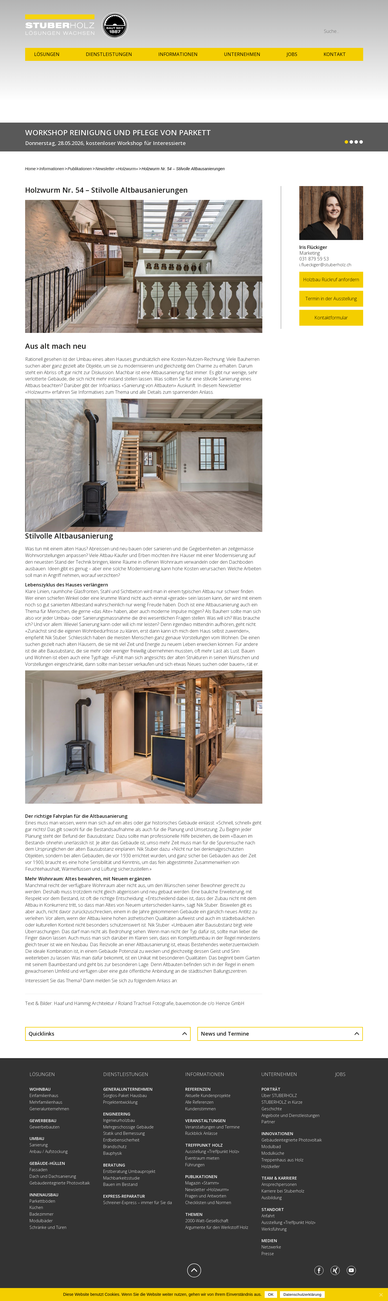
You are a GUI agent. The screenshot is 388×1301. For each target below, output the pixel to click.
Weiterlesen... (194, 137)
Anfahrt (320, 18)
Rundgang (333, 18)
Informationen (51, 168)
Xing (335, 1270)
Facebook (318, 1270)
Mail (358, 18)
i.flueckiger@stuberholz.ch (325, 264)
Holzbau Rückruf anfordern (331, 279)
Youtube (351, 1270)
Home (30, 168)
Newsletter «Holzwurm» (116, 168)
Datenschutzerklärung (302, 1294)
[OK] (381, 1295)
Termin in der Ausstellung (331, 298)
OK (271, 1294)
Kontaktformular (331, 317)
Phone (345, 18)
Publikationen (80, 168)
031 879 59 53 (314, 259)
